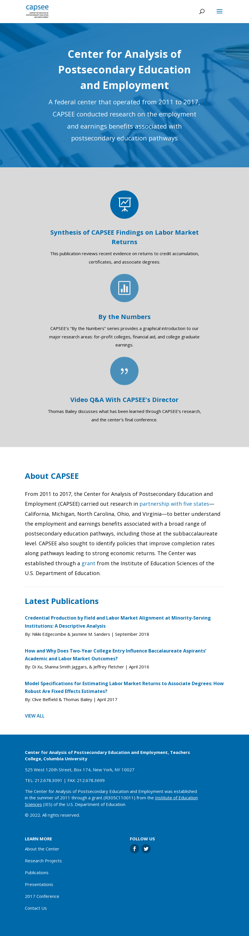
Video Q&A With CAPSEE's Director (124, 399)
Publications (37, 872)
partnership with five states (174, 503)
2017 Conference (42, 896)
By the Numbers (124, 316)
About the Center (42, 849)
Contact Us (36, 908)
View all (35, 716)
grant (88, 563)
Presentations (39, 884)
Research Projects (43, 860)
